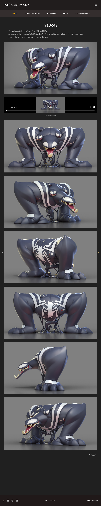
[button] (92, 491)
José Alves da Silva (16, 5)
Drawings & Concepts (82, 13)
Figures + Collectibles (32, 13)
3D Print (66, 13)
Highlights (14, 13)
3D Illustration (51, 13)
